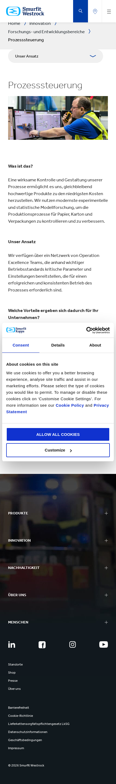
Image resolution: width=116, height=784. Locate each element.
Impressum (16, 748)
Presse (13, 681)
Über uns (14, 689)
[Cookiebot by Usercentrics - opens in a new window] (86, 330)
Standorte (15, 664)
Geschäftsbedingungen (25, 740)
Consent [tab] (21, 345)
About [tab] (95, 345)
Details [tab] (58, 345)
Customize (58, 450)
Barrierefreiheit (18, 708)
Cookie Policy (70, 405)
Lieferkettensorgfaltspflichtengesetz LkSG (39, 724)
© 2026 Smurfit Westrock (26, 765)
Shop (12, 672)
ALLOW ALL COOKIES (58, 434)
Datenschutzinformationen (27, 732)
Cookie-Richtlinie (20, 716)
